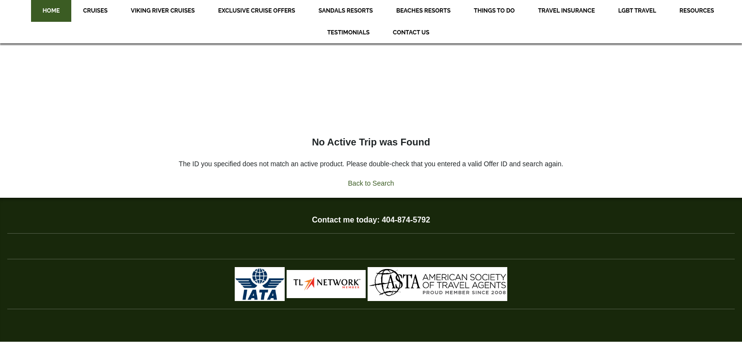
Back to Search (371, 183)
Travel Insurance (566, 10)
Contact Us (411, 32)
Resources (696, 10)
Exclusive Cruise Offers (256, 10)
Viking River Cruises (163, 10)
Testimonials (348, 32)
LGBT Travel (637, 10)
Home (51, 10)
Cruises (95, 10)
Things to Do (494, 10)
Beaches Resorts (423, 10)
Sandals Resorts (346, 10)
